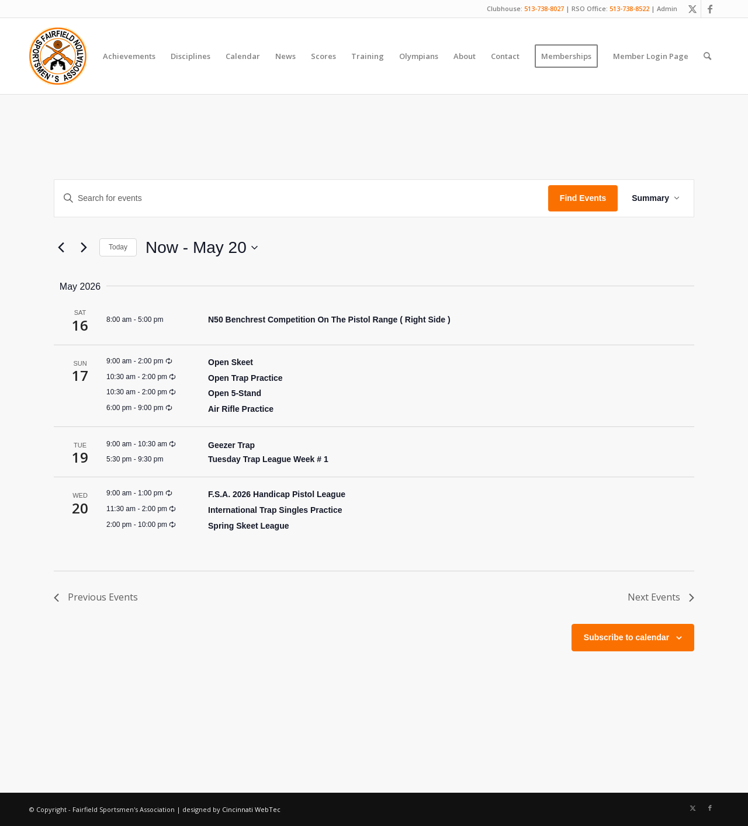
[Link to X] (692, 9)
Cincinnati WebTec (251, 809)
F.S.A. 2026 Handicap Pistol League (276, 494)
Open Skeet (230, 362)
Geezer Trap (231, 445)
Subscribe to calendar (626, 637)
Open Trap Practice (245, 378)
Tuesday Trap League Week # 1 (268, 459)
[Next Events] (84, 248)
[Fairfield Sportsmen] (57, 56)
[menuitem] (129, 56)
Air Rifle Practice (240, 409)
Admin (667, 8)
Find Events (583, 198)
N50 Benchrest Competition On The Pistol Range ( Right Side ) (329, 319)
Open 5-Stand (234, 393)
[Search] (707, 56)
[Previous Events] (61, 248)
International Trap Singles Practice (275, 510)
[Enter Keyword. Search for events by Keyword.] (301, 198)
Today (118, 247)
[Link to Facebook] (710, 9)
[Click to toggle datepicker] (202, 247)
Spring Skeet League (248, 525)
